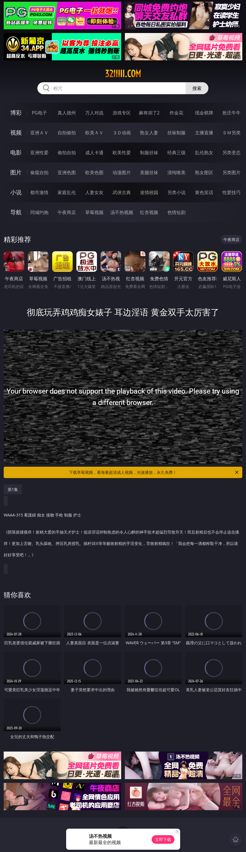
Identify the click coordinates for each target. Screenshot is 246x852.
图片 (16, 172)
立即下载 (163, 839)
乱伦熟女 (204, 152)
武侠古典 (122, 192)
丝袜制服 (176, 132)
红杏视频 (149, 212)
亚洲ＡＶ (39, 132)
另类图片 (231, 172)
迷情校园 (149, 192)
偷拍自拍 (67, 152)
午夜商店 (67, 212)
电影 (16, 152)
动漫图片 (122, 172)
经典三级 (176, 152)
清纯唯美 (176, 172)
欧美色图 (94, 172)
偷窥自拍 (39, 172)
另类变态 (231, 152)
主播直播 (204, 132)
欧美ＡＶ (94, 132)
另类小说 (176, 192)
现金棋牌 (204, 113)
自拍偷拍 (67, 132)
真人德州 (67, 113)
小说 (16, 192)
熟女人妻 (149, 132)
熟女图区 (204, 172)
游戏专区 (122, 113)
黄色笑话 (204, 192)
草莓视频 (94, 212)
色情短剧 (176, 212)
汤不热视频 (121, 212)
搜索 (197, 88)
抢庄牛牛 (231, 113)
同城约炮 (39, 212)
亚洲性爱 (39, 152)
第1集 (13, 489)
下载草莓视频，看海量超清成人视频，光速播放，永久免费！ (154, 472)
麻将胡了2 (149, 113)
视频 (16, 132)
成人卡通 (94, 152)
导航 (16, 212)
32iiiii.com (123, 73)
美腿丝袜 (149, 172)
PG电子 (39, 113)
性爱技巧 (231, 192)
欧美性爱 (122, 152)
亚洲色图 (67, 172)
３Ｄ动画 (122, 132)
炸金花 (176, 113)
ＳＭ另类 (231, 132)
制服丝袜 (149, 152)
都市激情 (39, 192)
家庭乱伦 (67, 192)
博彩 (16, 112)
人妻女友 (94, 192)
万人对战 (94, 113)
